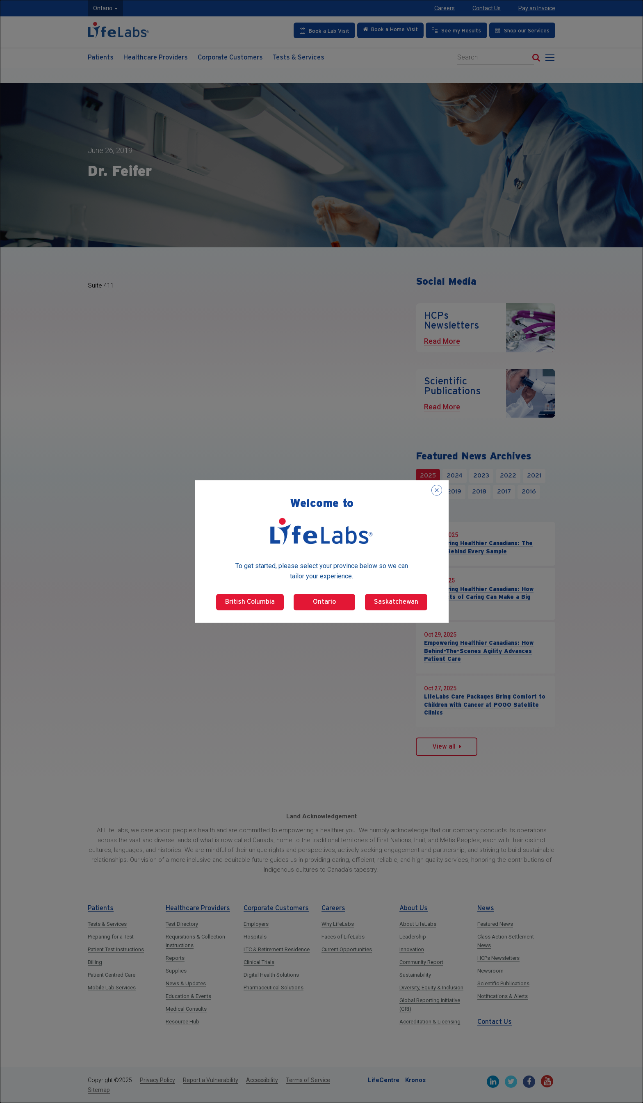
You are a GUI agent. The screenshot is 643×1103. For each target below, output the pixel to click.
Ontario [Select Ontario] (324, 602)
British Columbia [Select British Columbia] (250, 602)
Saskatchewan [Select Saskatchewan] (396, 602)
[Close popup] (437, 490)
